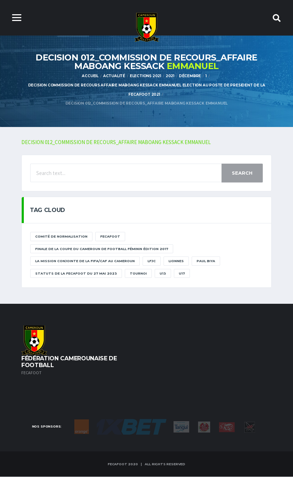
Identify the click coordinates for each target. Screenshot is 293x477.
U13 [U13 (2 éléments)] (163, 274)
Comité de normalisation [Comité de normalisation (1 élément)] (61, 237)
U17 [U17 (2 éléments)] (182, 274)
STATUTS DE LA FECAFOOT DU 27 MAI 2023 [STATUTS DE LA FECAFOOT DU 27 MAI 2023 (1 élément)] (76, 274)
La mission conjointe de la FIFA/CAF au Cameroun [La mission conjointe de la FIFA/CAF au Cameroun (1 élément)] (85, 262)
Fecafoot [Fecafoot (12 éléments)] (110, 237)
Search (242, 173)
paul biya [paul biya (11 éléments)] (206, 262)
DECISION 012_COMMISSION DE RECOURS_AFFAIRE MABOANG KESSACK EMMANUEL (116, 142)
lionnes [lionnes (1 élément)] (176, 262)
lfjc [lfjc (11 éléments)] (152, 262)
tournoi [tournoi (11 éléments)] (138, 274)
